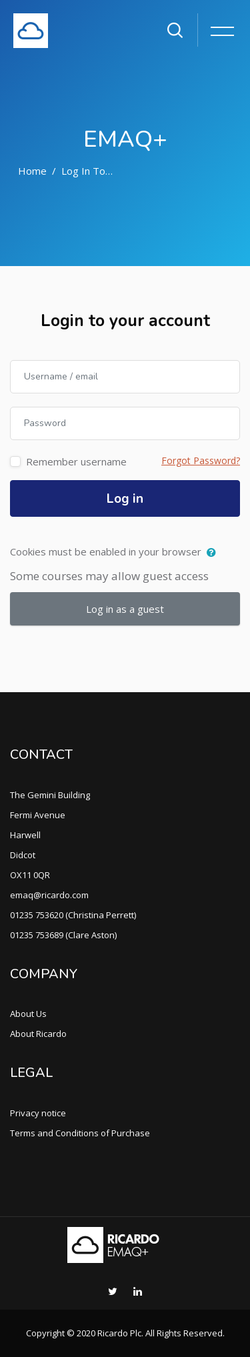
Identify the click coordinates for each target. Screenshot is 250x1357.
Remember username (76, 461)
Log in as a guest (125, 608)
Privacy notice (38, 1113)
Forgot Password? (200, 460)
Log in (125, 498)
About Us (28, 1014)
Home (32, 170)
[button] (214, 552)
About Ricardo (38, 1034)
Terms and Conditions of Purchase (80, 1133)
